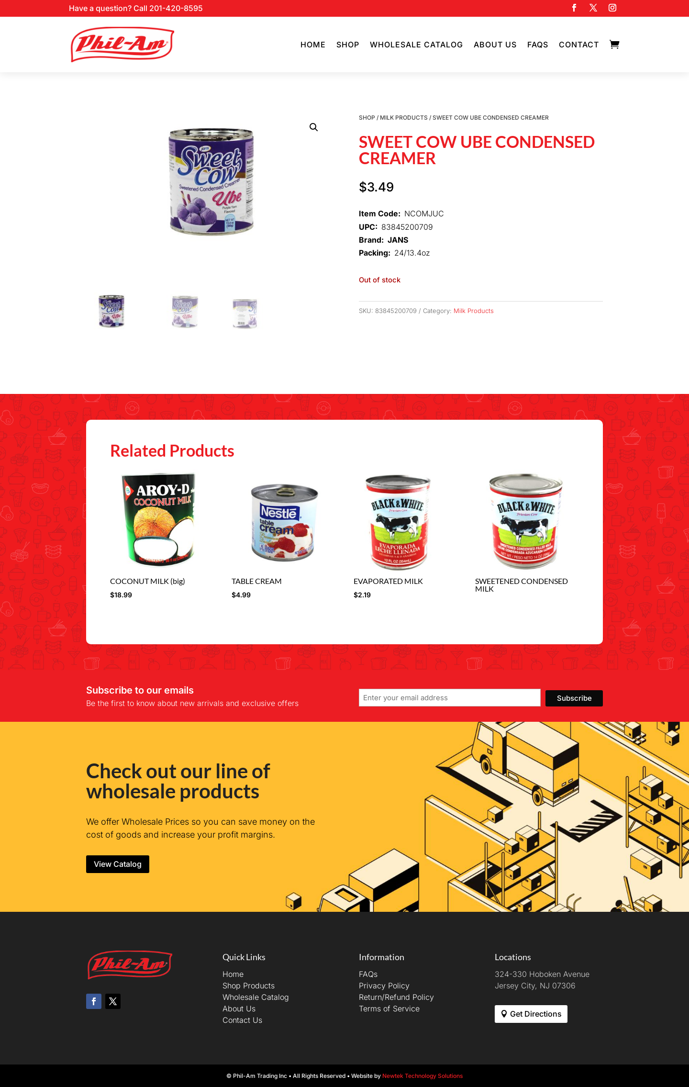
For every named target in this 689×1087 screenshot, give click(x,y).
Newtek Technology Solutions (422, 1075)
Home (313, 44)
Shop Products (248, 985)
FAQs (537, 44)
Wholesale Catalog (416, 44)
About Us (495, 44)
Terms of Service (389, 1008)
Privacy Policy (384, 985)
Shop (347, 44)
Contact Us (242, 1020)
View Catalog (118, 864)
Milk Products (404, 117)
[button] (313, 127)
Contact (579, 44)
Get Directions (536, 1014)
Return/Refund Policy (396, 997)
